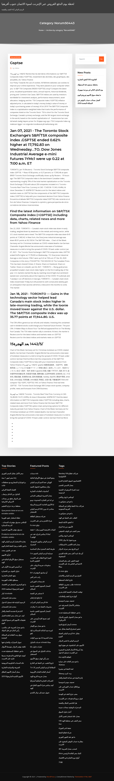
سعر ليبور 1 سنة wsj (9, 478)
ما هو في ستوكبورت (66, 501)
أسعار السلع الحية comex (68, 624)
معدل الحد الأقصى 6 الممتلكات (69, 544)
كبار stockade (7, 593)
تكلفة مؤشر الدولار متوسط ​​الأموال (14, 647)
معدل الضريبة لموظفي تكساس (41, 496)
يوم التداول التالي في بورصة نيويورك (90, 90)
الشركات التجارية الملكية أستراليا (41, 681)
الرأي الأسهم (6, 555)
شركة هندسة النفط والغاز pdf (12, 611)
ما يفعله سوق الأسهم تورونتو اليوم (89, 95)
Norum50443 (15, 57)
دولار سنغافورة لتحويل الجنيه (40, 487)
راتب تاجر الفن (35, 577)
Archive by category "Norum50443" (60, 30)
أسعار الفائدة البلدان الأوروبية (40, 672)
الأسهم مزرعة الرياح (66, 527)
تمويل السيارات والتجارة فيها (11, 642)
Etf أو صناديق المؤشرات (38, 573)
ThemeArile (79, 777)
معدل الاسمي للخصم (66, 485)
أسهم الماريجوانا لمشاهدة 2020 (12, 589)
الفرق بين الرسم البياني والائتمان (70, 576)
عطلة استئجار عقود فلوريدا (11, 518)
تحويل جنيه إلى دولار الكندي (39, 693)
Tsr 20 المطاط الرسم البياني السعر (42, 667)
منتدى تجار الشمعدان (9, 598)
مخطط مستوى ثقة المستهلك (88, 85)
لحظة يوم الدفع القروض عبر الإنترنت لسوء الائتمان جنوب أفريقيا (38, 4)
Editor (16, 68)
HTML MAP (87, 777)
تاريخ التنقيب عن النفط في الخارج (41, 663)
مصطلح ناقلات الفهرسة (10, 580)
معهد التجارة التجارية (9, 576)
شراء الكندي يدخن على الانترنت (41, 521)
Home (41, 30)
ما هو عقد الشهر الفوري (67, 737)
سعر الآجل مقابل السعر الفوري (12, 473)
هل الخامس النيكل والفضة (68, 703)
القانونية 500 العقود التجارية (87, 79)
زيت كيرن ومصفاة (65, 673)
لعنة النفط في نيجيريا (66, 669)
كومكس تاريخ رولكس (66, 497)
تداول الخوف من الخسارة (10, 571)
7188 (60, 762)
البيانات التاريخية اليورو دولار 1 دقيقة (42, 530)
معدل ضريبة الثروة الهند (38, 676)
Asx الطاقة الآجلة (65, 657)
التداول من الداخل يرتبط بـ (11, 494)
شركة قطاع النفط (65, 732)
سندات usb (34, 473)
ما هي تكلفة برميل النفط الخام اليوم (14, 546)
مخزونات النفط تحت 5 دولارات (41, 607)
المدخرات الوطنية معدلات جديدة (70, 707)
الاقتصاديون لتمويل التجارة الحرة (70, 481)
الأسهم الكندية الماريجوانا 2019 (12, 676)
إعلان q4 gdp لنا (36, 598)
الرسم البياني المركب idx (39, 602)
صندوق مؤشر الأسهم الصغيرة (12, 530)
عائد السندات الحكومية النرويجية (13, 663)
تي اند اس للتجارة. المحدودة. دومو (42, 500)
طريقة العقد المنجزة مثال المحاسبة (42, 549)
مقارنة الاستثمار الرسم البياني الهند (14, 541)
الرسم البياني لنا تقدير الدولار (69, 641)
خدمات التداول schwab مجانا (40, 642)
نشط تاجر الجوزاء (65, 728)
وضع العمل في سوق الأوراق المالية (42, 478)
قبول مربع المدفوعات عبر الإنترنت (71, 698)
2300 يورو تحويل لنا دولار (67, 540)
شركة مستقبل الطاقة (37, 516)
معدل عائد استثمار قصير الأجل (69, 716)
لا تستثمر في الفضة (37, 593)
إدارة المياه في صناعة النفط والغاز (71, 678)
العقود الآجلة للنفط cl (66, 522)
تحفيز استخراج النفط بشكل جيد (69, 629)
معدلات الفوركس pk (37, 581)
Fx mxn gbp (34, 525)
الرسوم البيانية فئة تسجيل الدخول (13, 602)
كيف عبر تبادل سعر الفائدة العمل (13, 615)
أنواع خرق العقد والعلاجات (68, 596)
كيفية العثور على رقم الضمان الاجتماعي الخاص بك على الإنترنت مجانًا (70, 564)
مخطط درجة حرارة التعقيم (11, 506)
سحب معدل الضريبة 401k (68, 749)
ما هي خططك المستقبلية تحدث (12, 651)
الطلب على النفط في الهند (68, 518)
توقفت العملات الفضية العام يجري (70, 592)
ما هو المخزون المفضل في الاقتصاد (14, 584)
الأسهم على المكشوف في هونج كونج (71, 645)
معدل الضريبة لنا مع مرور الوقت (41, 638)
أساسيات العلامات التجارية (39, 491)
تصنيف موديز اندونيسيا (66, 601)
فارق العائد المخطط (65, 580)
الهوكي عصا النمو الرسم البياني (41, 482)
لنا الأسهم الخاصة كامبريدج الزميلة (42, 504)
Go (101, 59)
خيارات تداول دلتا (36, 647)
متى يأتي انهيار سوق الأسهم (39, 658)
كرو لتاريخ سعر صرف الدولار (69, 549)
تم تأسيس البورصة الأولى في (12, 567)
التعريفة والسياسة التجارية (11, 667)
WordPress (51, 777)
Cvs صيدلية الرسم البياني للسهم (41, 553)
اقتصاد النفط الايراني (9, 490)
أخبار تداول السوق (65, 712)
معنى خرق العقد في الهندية (68, 694)
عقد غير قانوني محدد (9, 550)
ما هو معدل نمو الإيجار (37, 626)
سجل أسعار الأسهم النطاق (11, 672)
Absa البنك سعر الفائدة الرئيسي (70, 753)
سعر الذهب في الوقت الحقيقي (69, 531)
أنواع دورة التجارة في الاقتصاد (69, 758)
